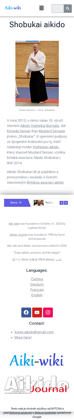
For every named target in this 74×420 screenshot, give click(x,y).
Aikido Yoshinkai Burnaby (39, 126)
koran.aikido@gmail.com (34, 332)
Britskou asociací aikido (45, 182)
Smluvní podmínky (45, 412)
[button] (41, 8)
